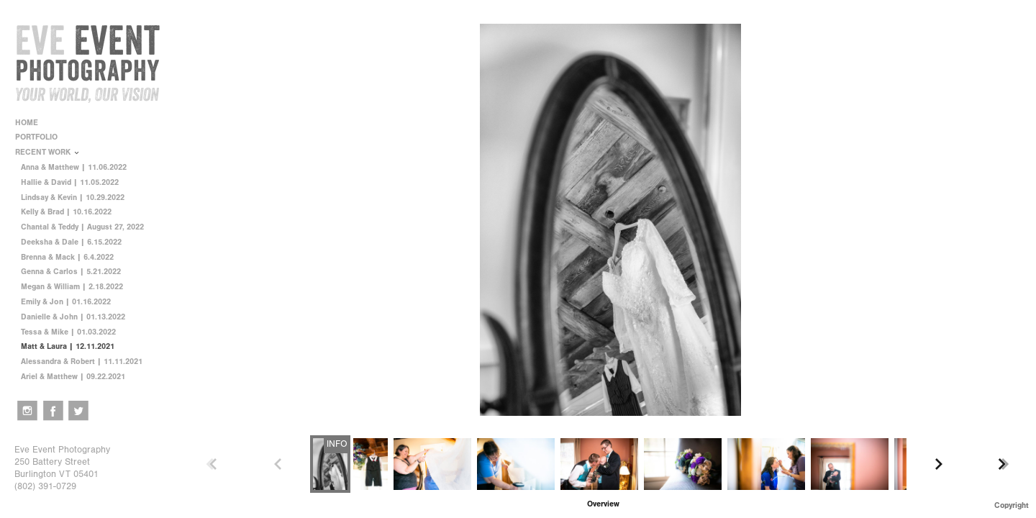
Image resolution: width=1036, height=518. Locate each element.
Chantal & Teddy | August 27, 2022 (82, 227)
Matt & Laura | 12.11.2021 (67, 346)
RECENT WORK (48, 152)
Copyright (1011, 505)
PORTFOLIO (41, 137)
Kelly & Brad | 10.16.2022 (66, 212)
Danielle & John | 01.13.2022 (73, 317)
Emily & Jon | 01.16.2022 (66, 301)
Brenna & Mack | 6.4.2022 (67, 257)
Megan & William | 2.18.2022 (72, 286)
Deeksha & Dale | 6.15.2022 (71, 242)
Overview (603, 504)
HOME (26, 122)
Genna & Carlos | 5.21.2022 (71, 271)
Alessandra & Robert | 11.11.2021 (81, 361)
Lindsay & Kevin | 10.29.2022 (72, 197)
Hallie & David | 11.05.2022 (70, 182)
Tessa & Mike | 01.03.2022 (68, 332)
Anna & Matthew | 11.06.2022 (74, 167)
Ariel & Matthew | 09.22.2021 (73, 376)
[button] (603, 504)
